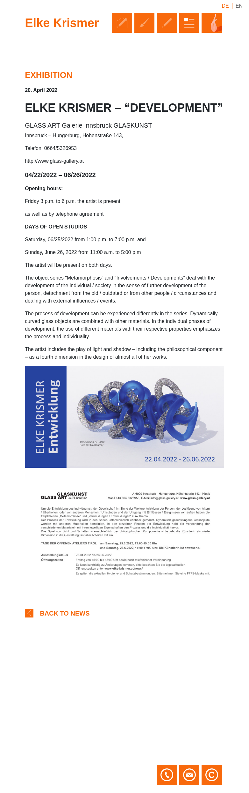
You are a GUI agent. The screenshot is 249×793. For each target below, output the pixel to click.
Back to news (64, 613)
